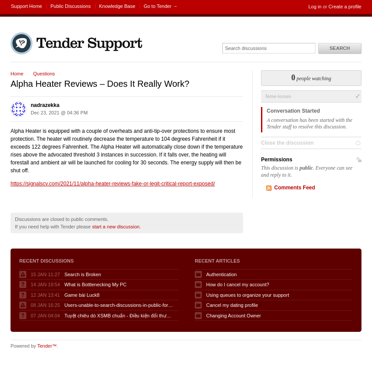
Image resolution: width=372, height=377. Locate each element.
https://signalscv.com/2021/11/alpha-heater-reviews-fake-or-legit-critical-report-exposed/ (113, 184)
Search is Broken (82, 274)
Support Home (26, 6)
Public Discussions (70, 6)
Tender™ (47, 346)
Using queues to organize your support (247, 295)
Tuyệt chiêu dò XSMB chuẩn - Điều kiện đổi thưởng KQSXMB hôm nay (119, 315)
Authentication (221, 274)
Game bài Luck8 (82, 295)
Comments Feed (294, 188)
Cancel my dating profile (232, 305)
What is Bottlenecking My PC (95, 284)
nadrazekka (45, 105)
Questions (44, 73)
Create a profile (345, 6)
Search (339, 48)
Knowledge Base (117, 6)
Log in (315, 6)
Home (17, 73)
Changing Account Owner (233, 315)
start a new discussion (116, 226)
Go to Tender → (160, 6)
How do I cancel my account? (237, 284)
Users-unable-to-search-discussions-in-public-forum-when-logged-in (119, 305)
